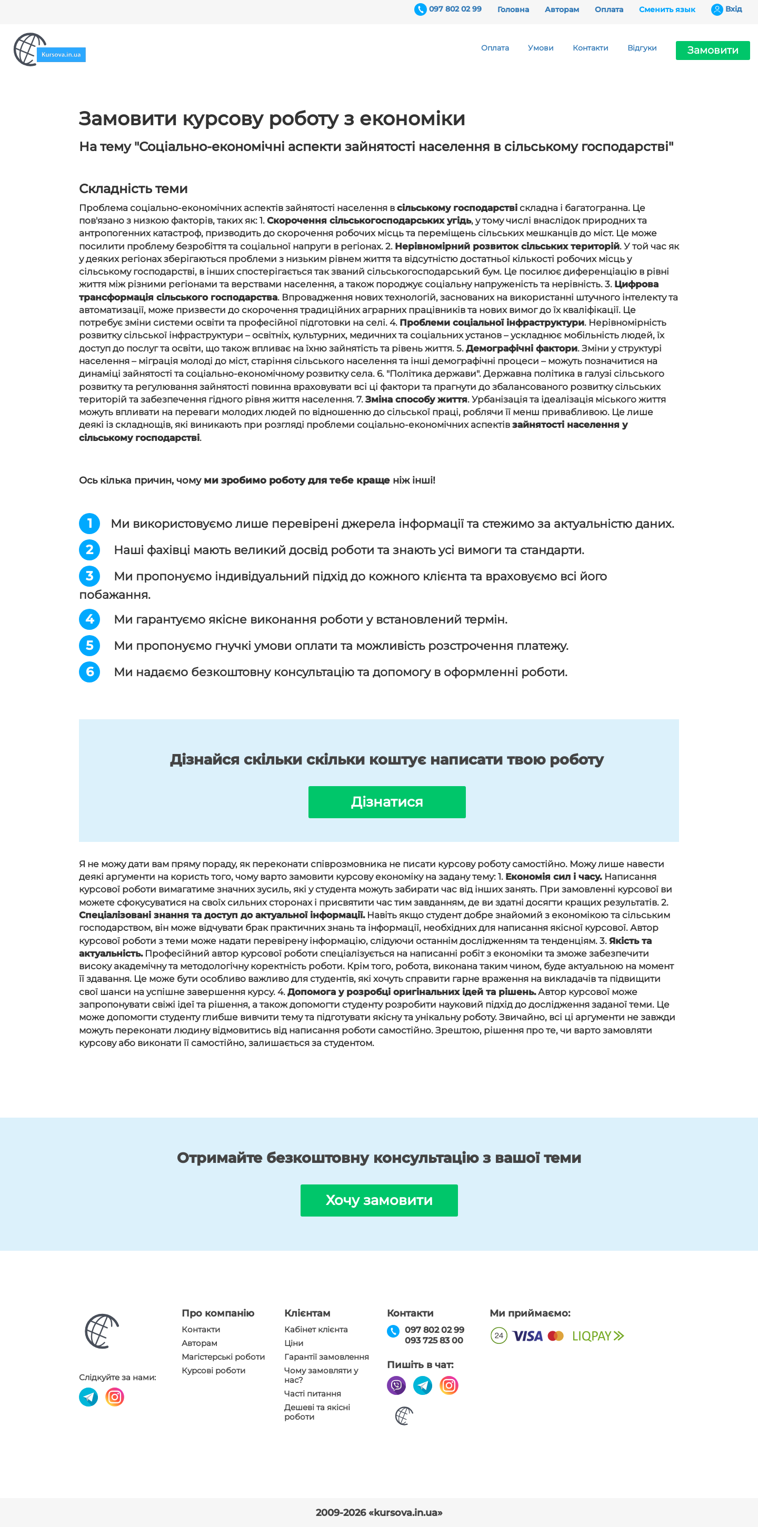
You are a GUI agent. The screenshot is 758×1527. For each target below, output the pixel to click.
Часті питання (312, 1394)
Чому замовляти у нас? (321, 1375)
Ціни (293, 1343)
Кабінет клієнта (316, 1329)
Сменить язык (667, 9)
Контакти (591, 48)
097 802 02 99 (455, 9)
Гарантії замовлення (326, 1357)
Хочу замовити (379, 1200)
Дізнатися (387, 801)
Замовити (713, 50)
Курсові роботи (213, 1370)
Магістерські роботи (223, 1357)
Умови (541, 48)
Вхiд (733, 9)
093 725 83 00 (434, 1340)
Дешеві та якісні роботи (317, 1412)
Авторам (562, 9)
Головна (513, 9)
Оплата (609, 9)
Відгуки (642, 48)
